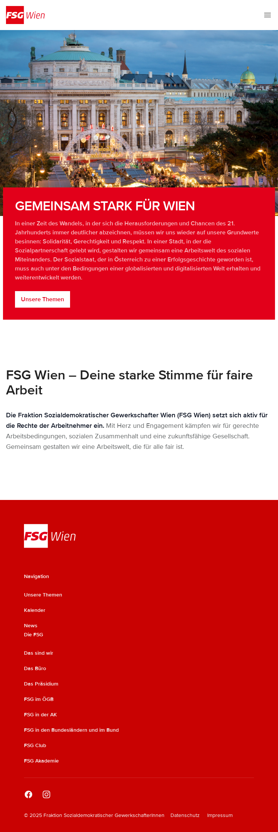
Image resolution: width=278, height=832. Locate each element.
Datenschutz (185, 815)
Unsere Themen (42, 299)
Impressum (220, 815)
